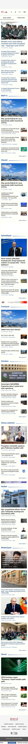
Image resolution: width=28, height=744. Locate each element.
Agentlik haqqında (8, 724)
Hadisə (4, 486)
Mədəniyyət (6, 547)
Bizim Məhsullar (12, 726)
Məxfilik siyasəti (16, 729)
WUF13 (4, 96)
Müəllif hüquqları (22, 726)
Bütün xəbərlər (22, 156)
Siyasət (4, 160)
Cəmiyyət (5, 306)
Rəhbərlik (3, 726)
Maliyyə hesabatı (19, 724)
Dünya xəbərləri (8, 423)
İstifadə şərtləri (6, 729)
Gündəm (5, 361)
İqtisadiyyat (6, 235)
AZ (19, 12)
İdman (4, 654)
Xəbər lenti (21, 18)
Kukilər (24, 729)
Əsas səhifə (7, 18)
